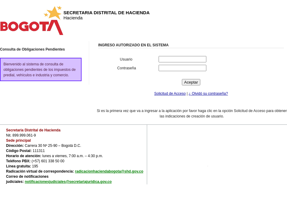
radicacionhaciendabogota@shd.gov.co (109, 171)
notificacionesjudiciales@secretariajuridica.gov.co (68, 182)
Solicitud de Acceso (170, 93)
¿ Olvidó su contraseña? (208, 93)
